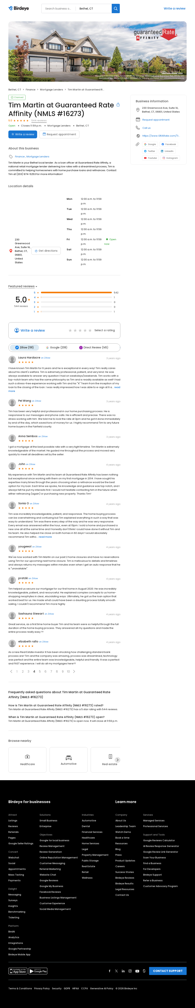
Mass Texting (16, 874)
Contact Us (122, 894)
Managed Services (154, 820)
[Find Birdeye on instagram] (130, 970)
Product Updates (125, 860)
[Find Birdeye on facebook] (109, 970)
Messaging (14, 894)
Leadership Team (125, 825)
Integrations (15, 942)
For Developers (152, 868)
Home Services (90, 842)
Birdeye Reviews (124, 877)
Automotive (89, 820)
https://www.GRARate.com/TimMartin (161, 136)
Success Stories (124, 871)
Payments (14, 879)
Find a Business (152, 862)
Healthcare (88, 837)
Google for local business (54, 839)
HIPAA (75, 987)
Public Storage (90, 860)
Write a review (174, 8)
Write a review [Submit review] (22, 134)
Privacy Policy (42, 987)
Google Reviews (49, 879)
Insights (13, 905)
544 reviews (39, 120)
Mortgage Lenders (51, 89)
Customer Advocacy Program (160, 885)
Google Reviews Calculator (159, 839)
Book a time (122, 837)
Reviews (13, 825)
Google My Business (51, 885)
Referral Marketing (50, 868)
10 (68, 671)
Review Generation (51, 851)
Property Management (95, 854)
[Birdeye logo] (19, 8)
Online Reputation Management (59, 857)
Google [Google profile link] (150, 144)
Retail (85, 871)
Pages (12, 837)
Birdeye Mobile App (19, 954)
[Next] (117, 759)
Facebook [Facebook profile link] (169, 144)
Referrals (13, 831)
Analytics (13, 936)
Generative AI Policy (101, 987)
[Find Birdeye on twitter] (116, 970)
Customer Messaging (52, 862)
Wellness (87, 877)
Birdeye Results (124, 883)
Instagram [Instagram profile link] (170, 158)
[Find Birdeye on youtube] (137, 970)
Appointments (17, 868)
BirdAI (11, 931)
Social (11, 862)
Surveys (13, 899)
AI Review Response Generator (161, 845)
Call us (146, 128)
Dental (86, 825)
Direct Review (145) (91, 347)
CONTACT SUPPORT (168, 970)
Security (57, 987)
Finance (30, 89)
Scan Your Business (154, 857)
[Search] (116, 8)
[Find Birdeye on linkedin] (123, 970)
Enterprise (45, 825)
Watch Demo (123, 831)
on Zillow (45, 357)
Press (118, 854)
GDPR (67, 987)
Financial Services (92, 831)
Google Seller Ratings (20, 842)
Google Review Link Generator (160, 851)
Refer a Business (153, 879)
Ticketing (13, 917)
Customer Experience (52, 902)
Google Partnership (19, 948)
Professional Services (155, 825)
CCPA (84, 987)
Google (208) (55, 347)
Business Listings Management (58, 897)
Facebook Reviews (50, 891)
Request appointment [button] (155, 120)
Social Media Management (55, 908)
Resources (121, 842)
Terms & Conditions (20, 987)
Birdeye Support (152, 874)
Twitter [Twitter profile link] (149, 151)
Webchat (13, 857)
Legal (85, 848)
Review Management (52, 845)
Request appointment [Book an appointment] (59, 134)
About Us (120, 820)
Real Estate (88, 865)
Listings (12, 820)
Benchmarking (16, 911)
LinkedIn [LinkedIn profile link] (167, 151)
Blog (118, 848)
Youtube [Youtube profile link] (150, 158)
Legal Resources (124, 888)
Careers (120, 865)
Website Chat (48, 874)
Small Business (48, 820)
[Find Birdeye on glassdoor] (144, 970)
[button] (11, 671)
